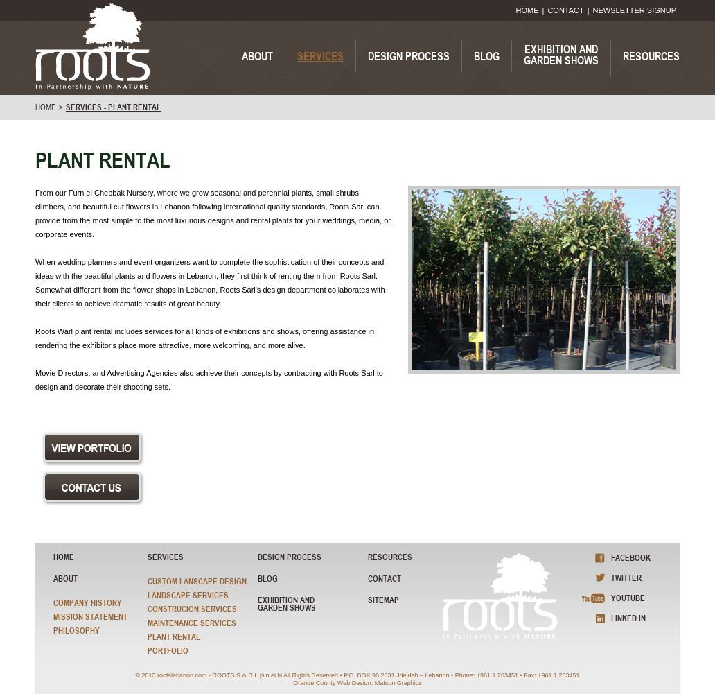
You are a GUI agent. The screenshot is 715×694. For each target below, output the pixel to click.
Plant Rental (174, 637)
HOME (527, 10)
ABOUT (257, 56)
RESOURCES (651, 56)
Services (166, 557)
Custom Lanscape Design (197, 581)
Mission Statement (90, 617)
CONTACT (565, 10)
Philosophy (76, 630)
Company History (87, 603)
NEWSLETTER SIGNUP (634, 10)
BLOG (487, 56)
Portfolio (168, 651)
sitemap (383, 600)
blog (268, 578)
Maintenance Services (192, 623)
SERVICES (320, 56)
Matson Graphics (398, 682)
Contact (384, 578)
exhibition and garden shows (287, 604)
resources (390, 557)
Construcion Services (192, 609)
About (65, 578)
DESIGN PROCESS (409, 56)
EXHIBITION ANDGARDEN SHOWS (561, 55)
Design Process (289, 557)
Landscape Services (188, 595)
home (45, 107)
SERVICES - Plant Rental (113, 107)
